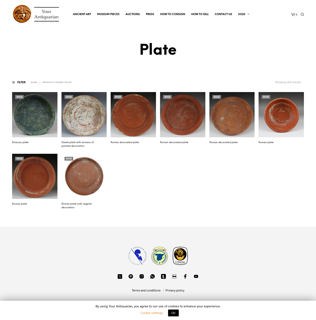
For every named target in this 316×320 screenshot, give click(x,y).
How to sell (200, 14)
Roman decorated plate (125, 142)
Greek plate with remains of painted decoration (77, 144)
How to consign (172, 14)
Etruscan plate (20, 142)
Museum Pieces (108, 14)
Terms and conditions (146, 290)
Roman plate (266, 142)
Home (34, 82)
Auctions (133, 14)
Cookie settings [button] (151, 313)
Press (150, 14)
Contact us (223, 14)
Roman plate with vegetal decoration (76, 206)
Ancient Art (82, 14)
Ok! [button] (173, 313)
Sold (241, 14)
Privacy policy (174, 290)
